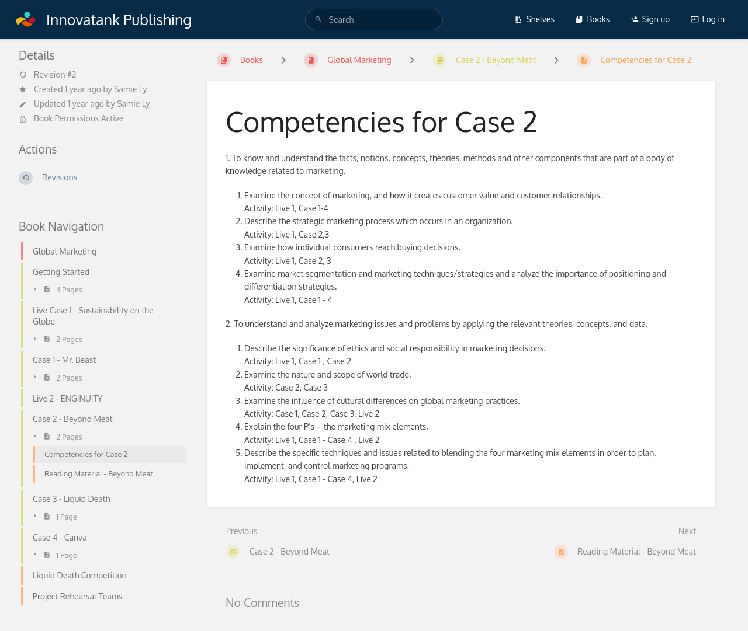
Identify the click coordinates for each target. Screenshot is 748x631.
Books (592, 19)
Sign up (650, 19)
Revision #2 (47, 74)
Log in (708, 19)
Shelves (534, 19)
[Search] (318, 20)
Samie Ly (130, 89)
